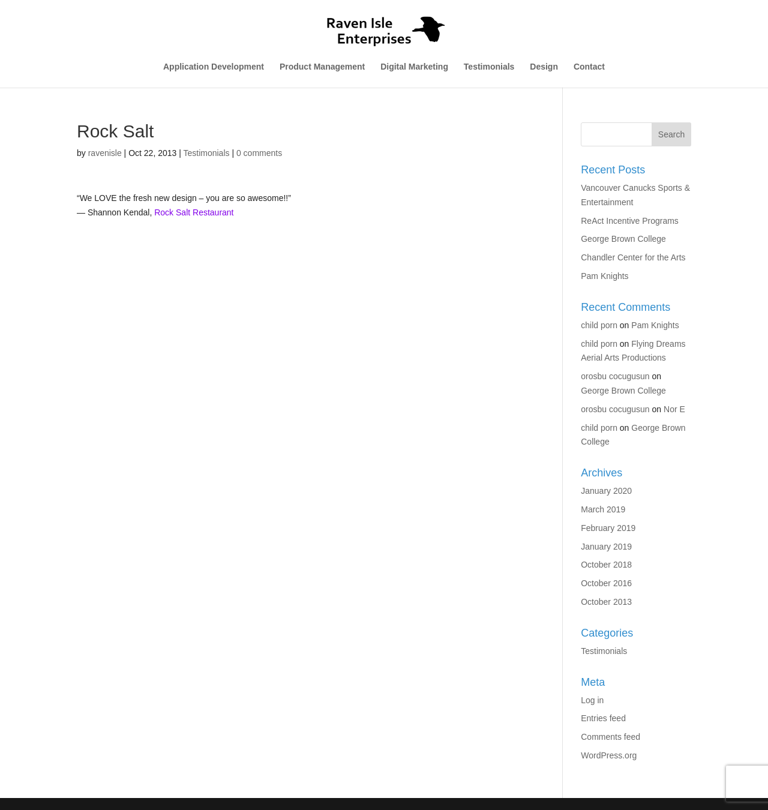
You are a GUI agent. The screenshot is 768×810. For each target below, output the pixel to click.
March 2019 (603, 509)
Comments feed (610, 737)
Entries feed (603, 718)
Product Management (322, 66)
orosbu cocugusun (615, 376)
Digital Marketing (414, 66)
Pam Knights (604, 276)
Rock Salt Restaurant (193, 212)
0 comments (259, 153)
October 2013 (606, 602)
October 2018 (606, 564)
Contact (589, 66)
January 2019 (606, 546)
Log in (592, 700)
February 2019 (608, 528)
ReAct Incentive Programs (630, 221)
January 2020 (606, 491)
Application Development (213, 66)
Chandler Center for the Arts (633, 257)
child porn (599, 325)
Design (544, 66)
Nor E (674, 409)
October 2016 (606, 583)
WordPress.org (609, 755)
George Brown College (623, 239)
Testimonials (489, 66)
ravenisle (105, 153)
